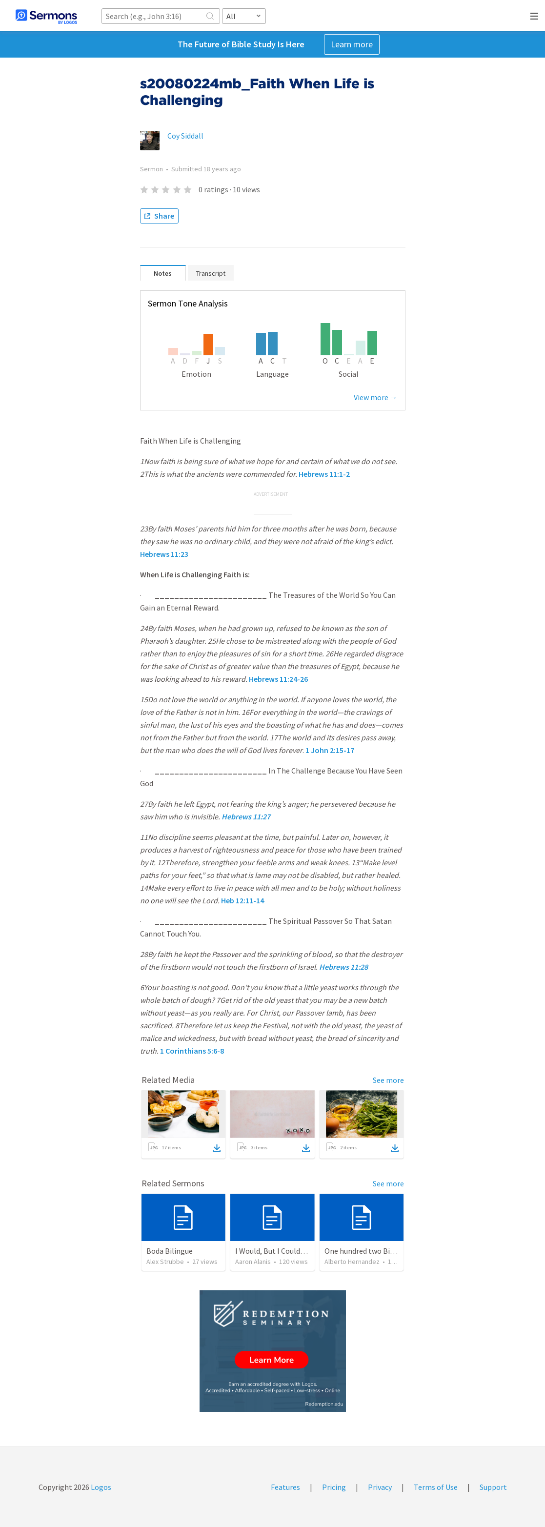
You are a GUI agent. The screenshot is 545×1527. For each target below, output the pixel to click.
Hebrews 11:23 (164, 554)
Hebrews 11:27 (246, 816)
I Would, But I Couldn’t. (273, 1251)
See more (388, 1080)
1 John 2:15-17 (329, 750)
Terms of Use (436, 1487)
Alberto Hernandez (352, 1261)
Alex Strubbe (165, 1261)
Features (285, 1487)
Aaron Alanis (253, 1261)
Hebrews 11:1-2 (324, 474)
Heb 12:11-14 (242, 900)
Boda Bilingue (169, 1251)
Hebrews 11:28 (343, 967)
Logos (100, 1487)
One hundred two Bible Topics (374, 1251)
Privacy (380, 1487)
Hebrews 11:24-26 (278, 679)
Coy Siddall (185, 136)
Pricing (334, 1487)
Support (493, 1487)
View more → (376, 397)
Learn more (352, 44)
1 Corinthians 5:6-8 (192, 1051)
